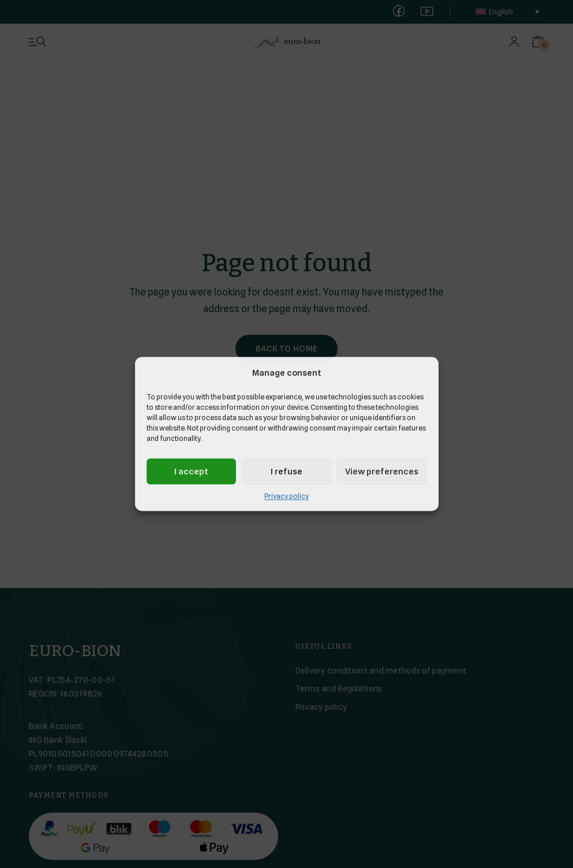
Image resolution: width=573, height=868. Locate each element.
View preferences (381, 471)
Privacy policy (286, 496)
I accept (191, 471)
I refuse (286, 471)
